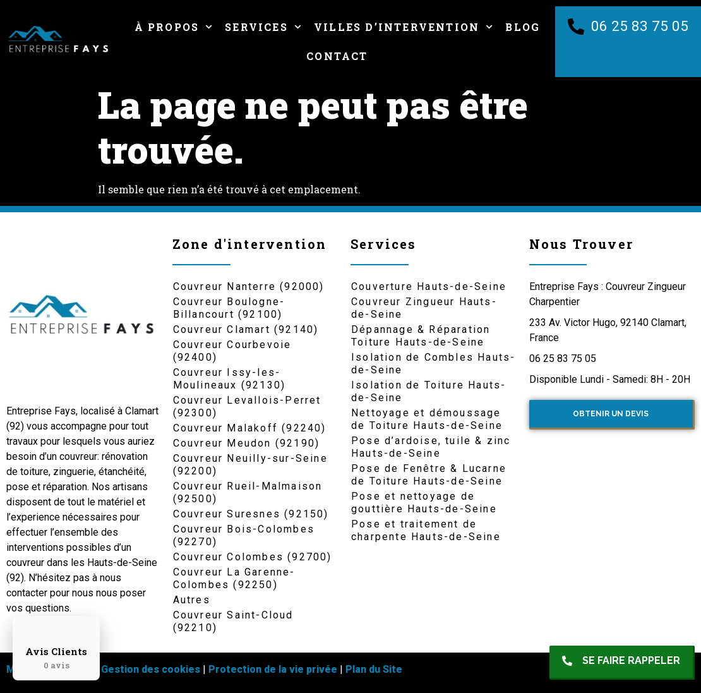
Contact (337, 56)
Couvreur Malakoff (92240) (250, 428)
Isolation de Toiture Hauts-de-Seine (428, 391)
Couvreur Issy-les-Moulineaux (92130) (229, 378)
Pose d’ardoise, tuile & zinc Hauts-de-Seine (431, 447)
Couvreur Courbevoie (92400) (232, 351)
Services (263, 27)
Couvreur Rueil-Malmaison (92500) (248, 492)
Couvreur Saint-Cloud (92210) (233, 621)
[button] (622, 663)
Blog (522, 26)
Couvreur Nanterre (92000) (249, 286)
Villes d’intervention (403, 27)
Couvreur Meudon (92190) (246, 443)
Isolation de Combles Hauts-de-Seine (433, 363)
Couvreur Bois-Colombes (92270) (244, 535)
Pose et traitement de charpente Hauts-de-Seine (426, 530)
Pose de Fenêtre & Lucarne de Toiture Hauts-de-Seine (428, 474)
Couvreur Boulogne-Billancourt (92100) (229, 308)
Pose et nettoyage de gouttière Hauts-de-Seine (424, 502)
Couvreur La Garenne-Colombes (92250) (234, 578)
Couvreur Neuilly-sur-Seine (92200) (250, 464)
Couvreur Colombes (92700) (252, 557)
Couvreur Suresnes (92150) (251, 514)
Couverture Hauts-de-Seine (428, 286)
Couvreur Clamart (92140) (246, 329)
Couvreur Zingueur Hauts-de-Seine (424, 308)
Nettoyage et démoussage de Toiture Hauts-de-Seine (427, 419)
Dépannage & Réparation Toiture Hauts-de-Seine (420, 335)
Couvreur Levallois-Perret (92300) (247, 406)
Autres (191, 600)
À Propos (174, 27)
